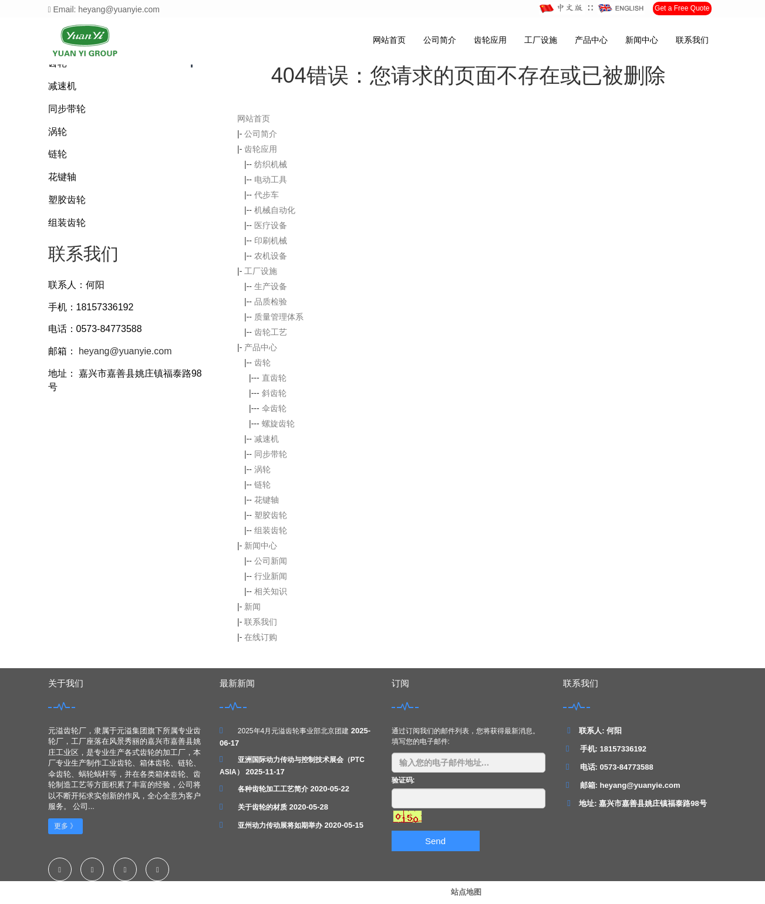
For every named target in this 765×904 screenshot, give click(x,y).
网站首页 (389, 40)
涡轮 (262, 469)
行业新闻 (270, 576)
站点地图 (466, 892)
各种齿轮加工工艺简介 (273, 789)
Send (435, 841)
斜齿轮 (274, 393)
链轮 (262, 484)
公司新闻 (270, 561)
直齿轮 (274, 377)
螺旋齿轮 (278, 423)
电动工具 (270, 179)
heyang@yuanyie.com (124, 351)
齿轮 (262, 362)
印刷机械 (270, 240)
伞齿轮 (274, 408)
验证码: (403, 780)
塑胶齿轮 (270, 515)
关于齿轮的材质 (262, 807)
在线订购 (260, 637)
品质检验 (270, 301)
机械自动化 (274, 210)
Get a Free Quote (682, 8)
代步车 (266, 194)
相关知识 (270, 591)
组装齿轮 (270, 530)
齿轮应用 (490, 40)
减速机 (266, 438)
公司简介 (439, 40)
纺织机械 (270, 164)
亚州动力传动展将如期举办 (280, 825)
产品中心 (591, 40)
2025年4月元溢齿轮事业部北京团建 (293, 731)
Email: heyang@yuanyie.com (104, 9)
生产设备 (270, 286)
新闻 (252, 606)
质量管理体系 (279, 316)
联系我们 (692, 40)
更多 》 (65, 826)
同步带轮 (270, 454)
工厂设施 (540, 40)
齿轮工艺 (270, 332)
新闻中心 (641, 40)
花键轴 (266, 500)
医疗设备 (270, 225)
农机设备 (270, 255)
